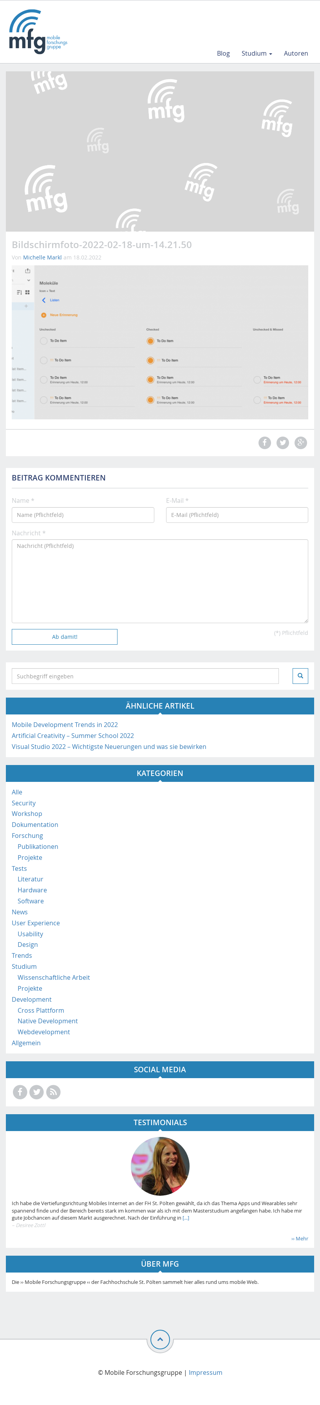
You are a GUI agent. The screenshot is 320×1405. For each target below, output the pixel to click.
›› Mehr (299, 1238)
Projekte (30, 857)
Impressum (205, 1372)
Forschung (27, 835)
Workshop (27, 813)
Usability (30, 934)
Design (28, 944)
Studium (257, 53)
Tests (19, 868)
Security (24, 803)
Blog (223, 53)
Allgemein (26, 1043)
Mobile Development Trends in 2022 (65, 724)
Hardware (32, 890)
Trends (22, 955)
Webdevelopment (44, 1032)
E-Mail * (177, 500)
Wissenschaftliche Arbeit (54, 977)
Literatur (30, 879)
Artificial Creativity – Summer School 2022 (73, 735)
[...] (185, 1217)
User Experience (36, 923)
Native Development (48, 1021)
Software (31, 901)
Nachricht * (29, 533)
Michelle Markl (42, 257)
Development (32, 999)
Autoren (296, 53)
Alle (17, 792)
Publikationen (38, 846)
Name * (23, 500)
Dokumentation (35, 824)
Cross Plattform (41, 1010)
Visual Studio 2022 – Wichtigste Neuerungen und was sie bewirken (109, 746)
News (20, 912)
